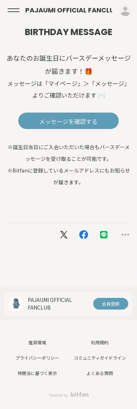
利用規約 (100, 342)
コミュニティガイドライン (100, 358)
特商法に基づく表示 (37, 373)
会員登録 (110, 303)
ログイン (125, 10)
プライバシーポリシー (37, 358)
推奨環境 (37, 342)
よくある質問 (100, 373)
